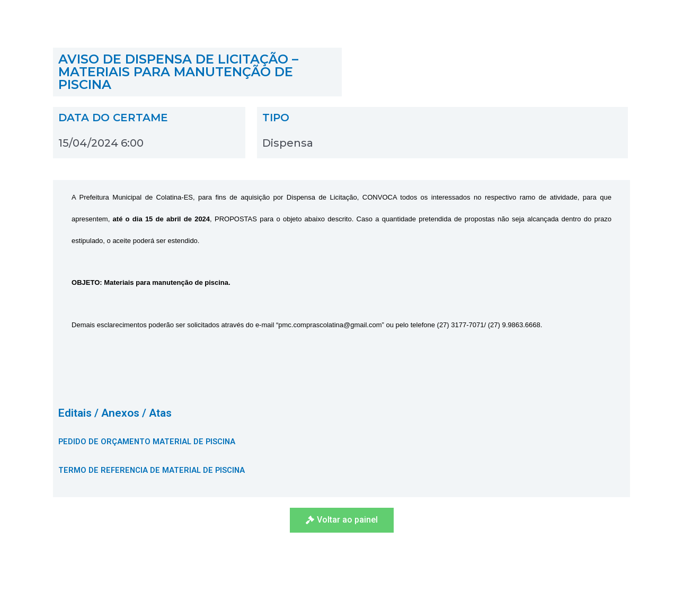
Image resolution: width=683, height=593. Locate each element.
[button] (342, 520)
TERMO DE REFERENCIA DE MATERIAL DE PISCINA (152, 470)
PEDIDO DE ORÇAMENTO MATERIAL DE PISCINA (148, 441)
